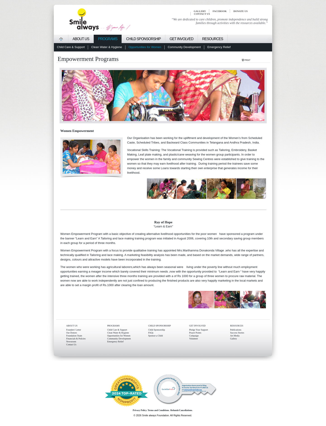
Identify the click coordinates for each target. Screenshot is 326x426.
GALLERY (200, 11)
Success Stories (237, 332)
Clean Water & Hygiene (118, 332)
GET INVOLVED (197, 325)
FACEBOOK (220, 11)
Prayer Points (195, 332)
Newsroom (71, 341)
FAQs (150, 332)
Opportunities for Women (118, 335)
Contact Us (71, 344)
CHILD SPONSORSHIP (159, 325)
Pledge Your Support (198, 330)
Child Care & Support (117, 330)
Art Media (235, 335)
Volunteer (193, 338)
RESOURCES (236, 325)
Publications (235, 330)
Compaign (194, 335)
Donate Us (240, 11)
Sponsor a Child (155, 335)
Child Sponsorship (156, 330)
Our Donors (71, 332)
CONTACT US (202, 13)
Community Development (119, 338)
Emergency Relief (115, 341)
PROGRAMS (113, 325)
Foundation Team (74, 335)
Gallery (233, 338)
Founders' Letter (73, 330)
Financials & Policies (76, 338)
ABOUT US (72, 325)
